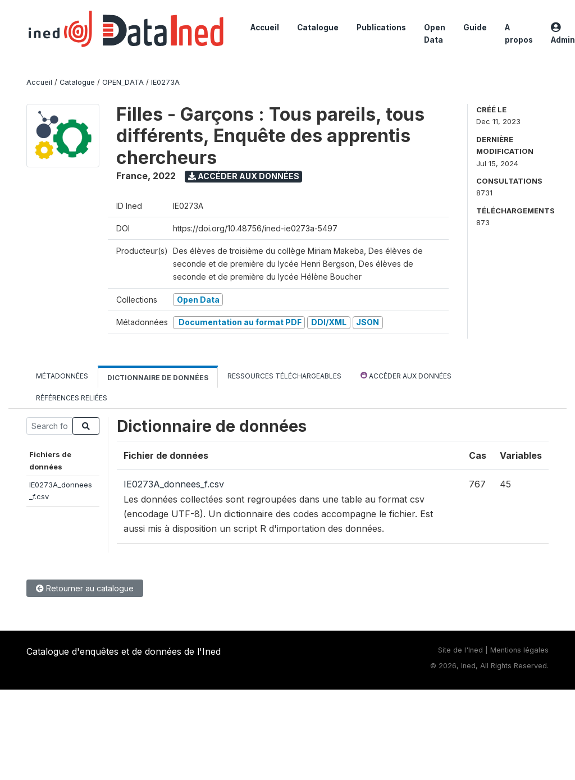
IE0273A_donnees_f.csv (174, 484)
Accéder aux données (243, 176)
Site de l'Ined (460, 650)
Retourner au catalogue (85, 588)
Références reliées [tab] (71, 398)
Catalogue (318, 27)
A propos (519, 33)
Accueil (264, 27)
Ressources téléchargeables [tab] (284, 376)
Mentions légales (519, 650)
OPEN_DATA (123, 82)
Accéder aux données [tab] (405, 375)
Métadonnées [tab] (62, 376)
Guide (475, 27)
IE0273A (165, 82)
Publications (381, 27)
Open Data (434, 33)
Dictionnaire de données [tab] (157, 377)
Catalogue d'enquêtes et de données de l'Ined (123, 651)
